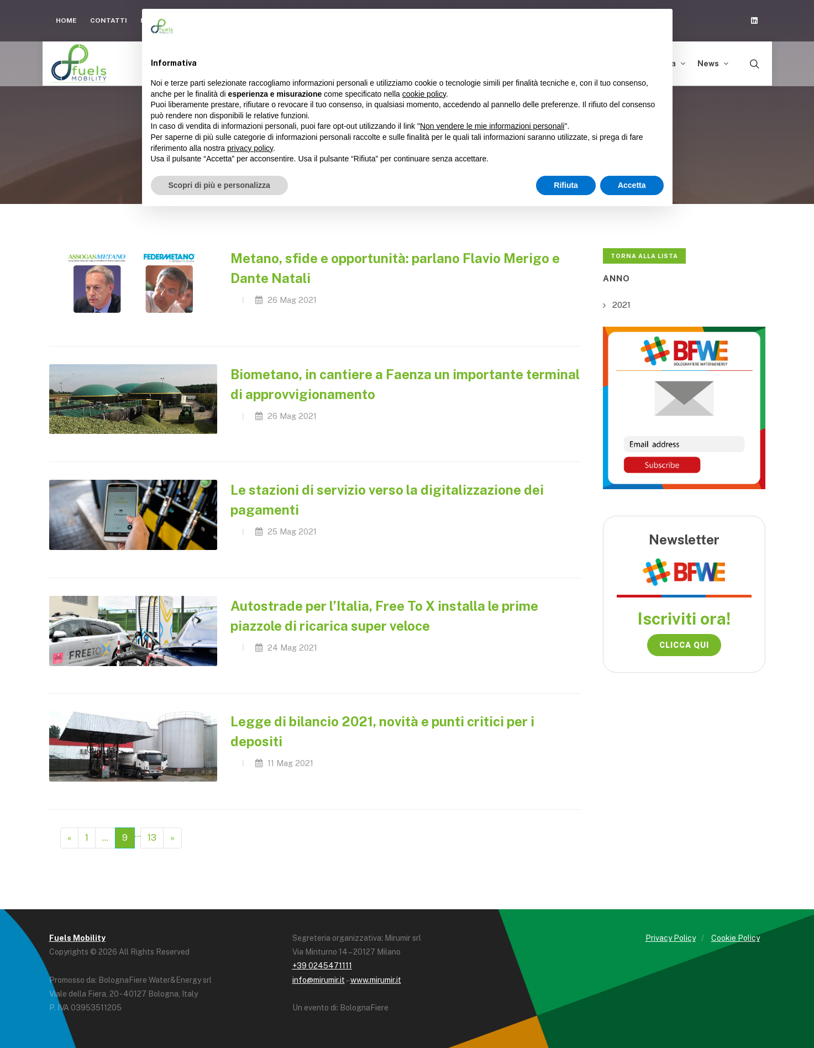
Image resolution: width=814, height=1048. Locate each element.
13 (152, 837)
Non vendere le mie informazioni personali (492, 126)
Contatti (108, 20)
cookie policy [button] (424, 94)
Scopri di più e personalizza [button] (219, 185)
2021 (621, 305)
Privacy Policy (670, 938)
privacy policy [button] (250, 148)
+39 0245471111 (322, 965)
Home (66, 20)
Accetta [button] (632, 185)
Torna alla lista (644, 256)
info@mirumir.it (318, 980)
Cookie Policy (735, 938)
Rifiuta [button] (566, 185)
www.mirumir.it (375, 980)
